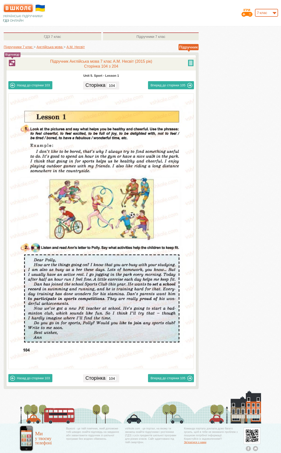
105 (171, 85)
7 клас (52, 37)
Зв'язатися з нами (195, 442)
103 (30, 85)
